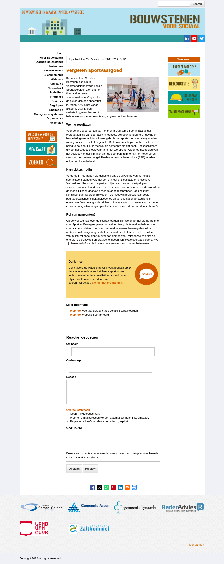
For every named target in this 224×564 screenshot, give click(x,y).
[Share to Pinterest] (113, 487)
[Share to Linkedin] (120, 487)
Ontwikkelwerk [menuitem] (53, 70)
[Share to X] (99, 487)
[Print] (134, 487)
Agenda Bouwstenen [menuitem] (49, 61)
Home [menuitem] (59, 53)
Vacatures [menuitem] (56, 122)
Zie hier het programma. (107, 282)
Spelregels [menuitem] (56, 109)
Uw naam (72, 343)
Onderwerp (73, 360)
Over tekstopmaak (78, 409)
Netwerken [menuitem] (56, 66)
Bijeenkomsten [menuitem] (53, 74)
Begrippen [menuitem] (56, 105)
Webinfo (75, 310)
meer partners (196, 544)
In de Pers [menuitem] (56, 92)
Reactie (71, 377)
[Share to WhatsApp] (106, 487)
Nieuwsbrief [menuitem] (55, 88)
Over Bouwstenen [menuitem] (51, 57)
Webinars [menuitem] (57, 79)
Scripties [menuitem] (57, 101)
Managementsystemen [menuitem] (48, 114)
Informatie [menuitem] (56, 96)
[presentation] (104, 442)
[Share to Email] (127, 487)
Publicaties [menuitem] (56, 83)
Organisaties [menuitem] (55, 118)
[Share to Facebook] (92, 487)
